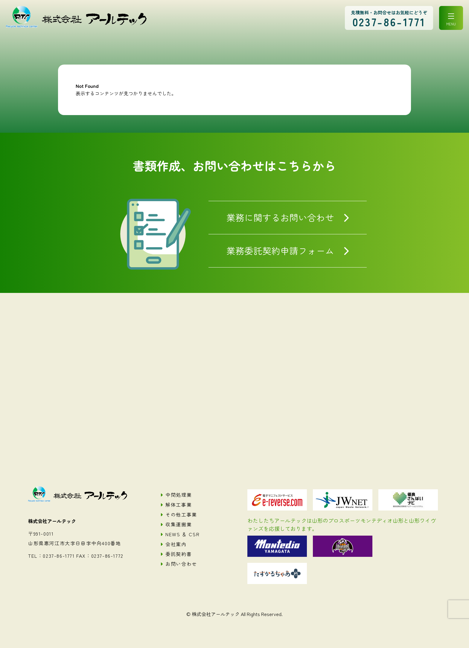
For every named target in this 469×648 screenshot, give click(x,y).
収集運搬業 (178, 524)
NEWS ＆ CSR (182, 534)
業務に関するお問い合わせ (280, 217)
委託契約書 (178, 553)
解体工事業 (178, 504)
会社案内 (175, 544)
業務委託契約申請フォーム (280, 250)
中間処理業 (178, 494)
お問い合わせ (181, 563)
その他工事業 (181, 514)
